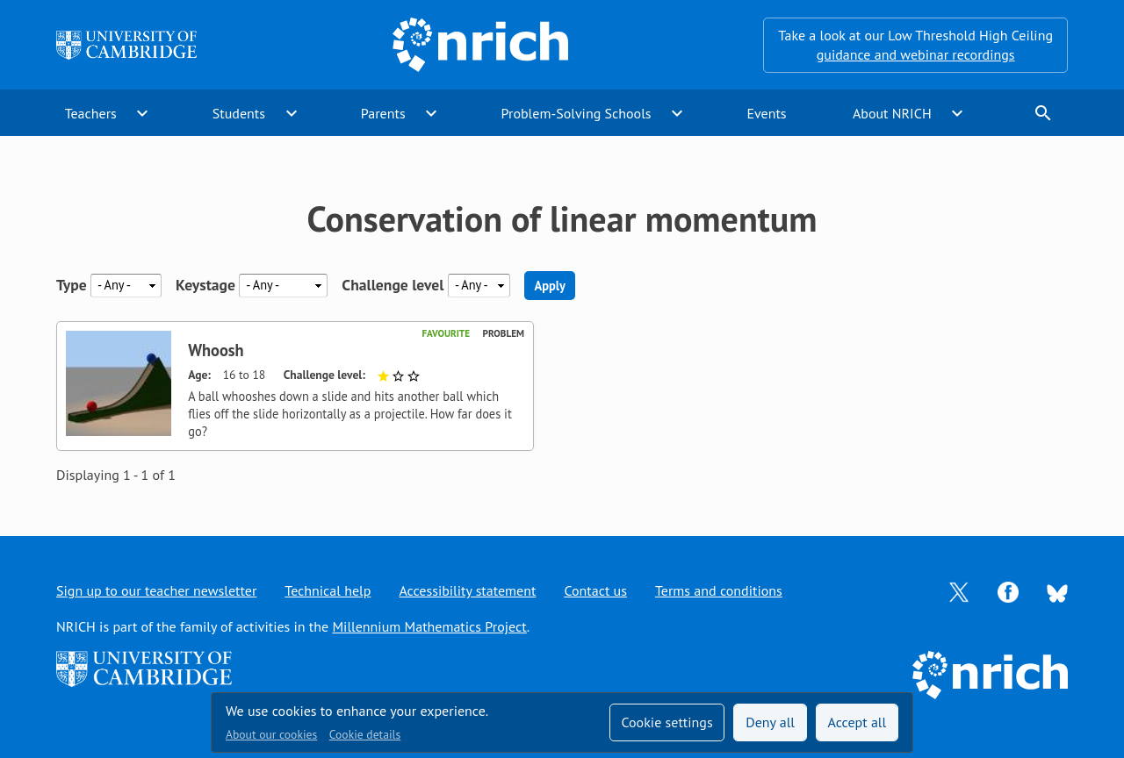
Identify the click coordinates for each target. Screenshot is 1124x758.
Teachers (91, 113)
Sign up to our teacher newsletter (156, 590)
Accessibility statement (467, 590)
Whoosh (215, 350)
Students (239, 113)
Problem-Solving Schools (576, 113)
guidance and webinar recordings (916, 54)
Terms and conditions (718, 590)
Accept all (857, 722)
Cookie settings (666, 722)
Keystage (205, 284)
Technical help (328, 590)
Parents (383, 113)
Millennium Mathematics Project (429, 626)
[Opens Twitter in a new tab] (958, 590)
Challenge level (392, 284)
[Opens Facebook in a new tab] (1008, 590)
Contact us (595, 590)
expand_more (142, 113)
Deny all (770, 722)
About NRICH (892, 113)
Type (71, 284)
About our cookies (271, 734)
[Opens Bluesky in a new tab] (1057, 591)
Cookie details (364, 734)
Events (766, 113)
